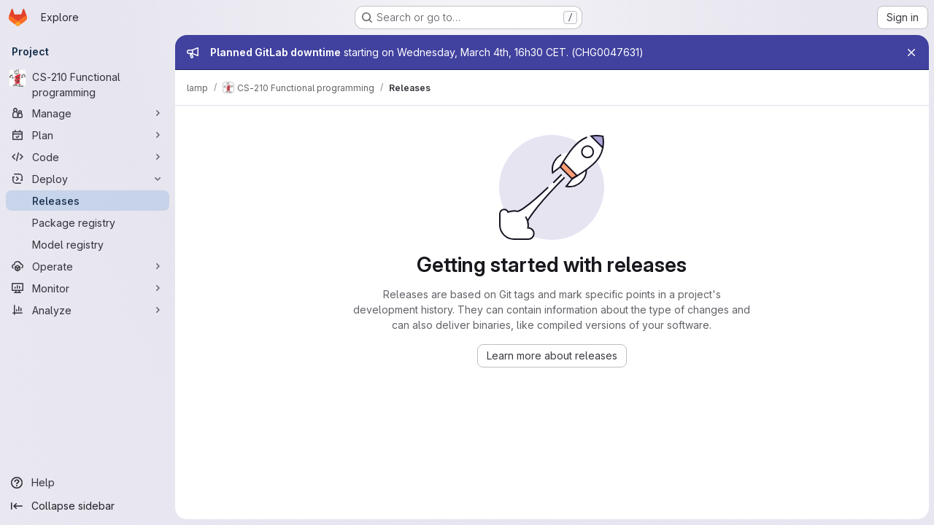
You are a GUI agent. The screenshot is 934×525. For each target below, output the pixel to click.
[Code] (87, 157)
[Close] (910, 52)
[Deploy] (87, 178)
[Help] (87, 482)
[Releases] (87, 200)
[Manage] (87, 113)
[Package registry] (87, 222)
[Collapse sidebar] (87, 506)
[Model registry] (87, 244)
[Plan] (87, 135)
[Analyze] (87, 310)
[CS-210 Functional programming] (87, 84)
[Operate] (87, 266)
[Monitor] (87, 288)
